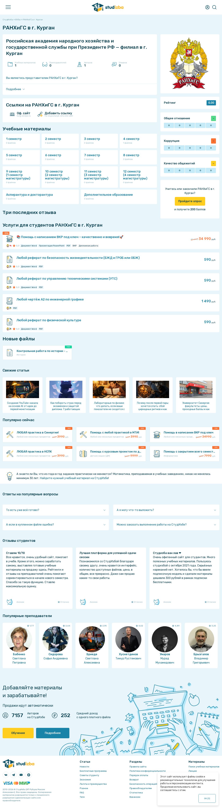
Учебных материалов (27, 64)
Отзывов (131, 64)
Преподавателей (61, 64)
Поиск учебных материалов (204, 766)
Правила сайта (138, 766)
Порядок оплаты (139, 775)
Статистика (136, 792)
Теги (82, 797)
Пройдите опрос (190, 201)
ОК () (207, 798)
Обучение (18, 733)
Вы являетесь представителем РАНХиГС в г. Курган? (42, 78)
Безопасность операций (143, 784)
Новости (84, 766)
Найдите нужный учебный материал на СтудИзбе (74, 478)
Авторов (96, 64)
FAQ (82, 792)
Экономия (85, 779)
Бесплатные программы (93, 771)
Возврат (134, 779)
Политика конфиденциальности (148, 771)
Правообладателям (141, 788)
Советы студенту (89, 775)
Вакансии (135, 797)
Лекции (193, 771)
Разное (84, 788)
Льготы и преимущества (93, 784)
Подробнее (53, 733)
